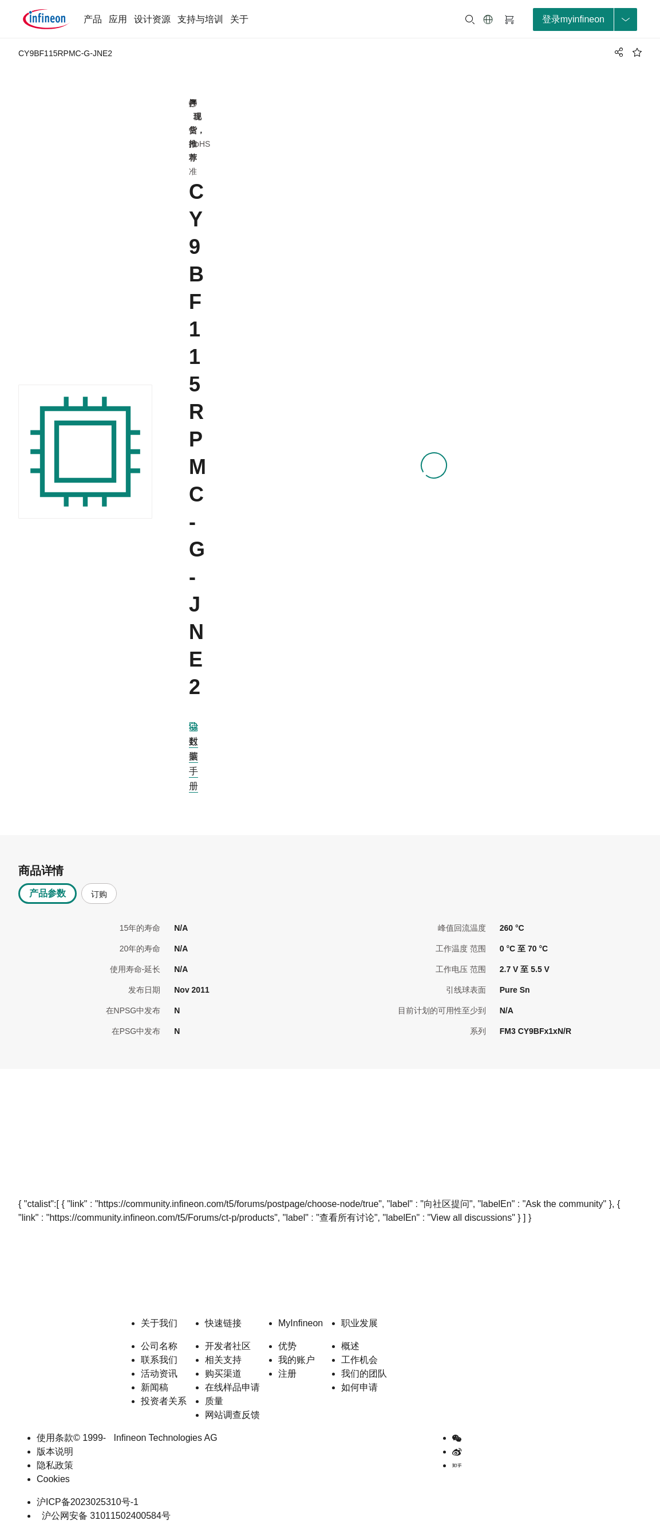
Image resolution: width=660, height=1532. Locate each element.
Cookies (53, 1479)
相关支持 (223, 1360)
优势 (287, 1346)
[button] (488, 19)
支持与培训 (200, 19)
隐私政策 (55, 1465)
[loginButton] (585, 19)
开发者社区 (228, 1346)
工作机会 (359, 1360)
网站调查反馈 (232, 1415)
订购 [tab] (99, 894)
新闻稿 (154, 1387)
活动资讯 (159, 1373)
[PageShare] (617, 52)
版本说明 (55, 1451)
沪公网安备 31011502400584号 (104, 1516)
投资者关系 (164, 1401)
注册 (287, 1373)
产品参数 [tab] (47, 893)
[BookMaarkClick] (637, 52)
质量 (214, 1401)
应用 (118, 19)
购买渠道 (223, 1373)
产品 (93, 19)
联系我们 (159, 1360)
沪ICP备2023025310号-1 (88, 1502)
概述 (350, 1346)
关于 (239, 19)
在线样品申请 (232, 1387)
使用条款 (55, 1438)
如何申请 (359, 1387)
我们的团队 (364, 1373)
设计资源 (152, 19)
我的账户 (296, 1360)
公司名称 (159, 1346)
